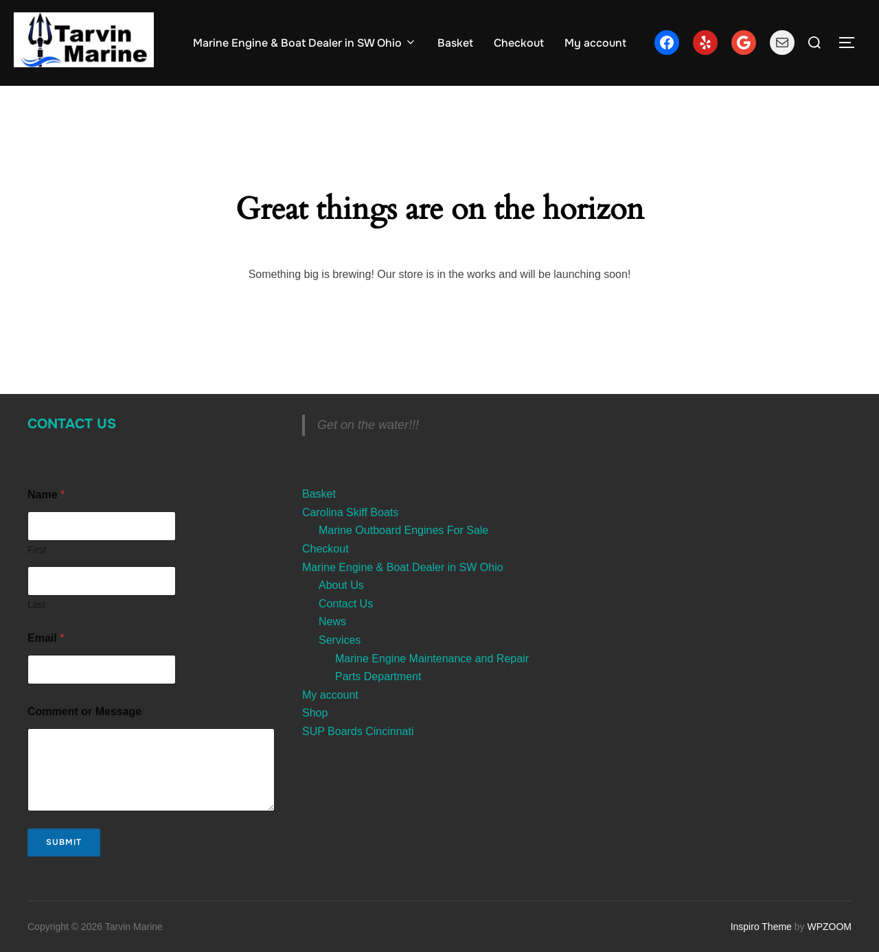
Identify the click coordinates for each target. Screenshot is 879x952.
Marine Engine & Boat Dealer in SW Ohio (305, 43)
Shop (315, 713)
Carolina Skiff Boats (350, 512)
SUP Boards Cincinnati (357, 731)
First (36, 549)
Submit (64, 842)
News (332, 621)
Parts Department (378, 676)
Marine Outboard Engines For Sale (403, 530)
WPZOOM (829, 926)
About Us (341, 585)
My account (595, 43)
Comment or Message (84, 711)
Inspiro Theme (761, 926)
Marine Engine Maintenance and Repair (432, 658)
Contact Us (71, 423)
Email (45, 638)
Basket (455, 43)
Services (340, 640)
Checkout (519, 43)
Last (36, 604)
